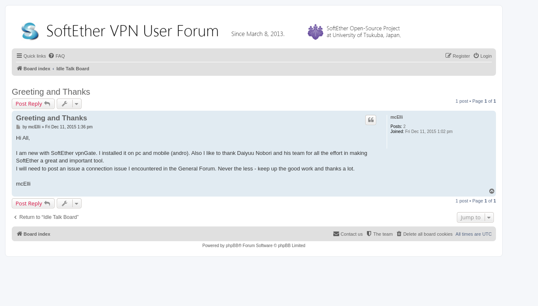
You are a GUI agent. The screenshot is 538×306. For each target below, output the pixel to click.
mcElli (396, 117)
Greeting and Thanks (51, 91)
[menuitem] (56, 56)
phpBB (232, 245)
